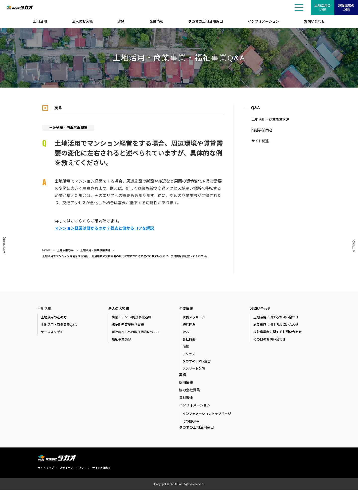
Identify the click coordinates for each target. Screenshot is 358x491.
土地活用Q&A (65, 250)
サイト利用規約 (101, 468)
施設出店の (346, 8)
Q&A (255, 108)
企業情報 (156, 21)
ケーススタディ (52, 332)
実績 (121, 21)
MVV (185, 332)
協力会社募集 (189, 391)
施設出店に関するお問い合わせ (276, 325)
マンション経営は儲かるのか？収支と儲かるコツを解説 (104, 228)
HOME (46, 250)
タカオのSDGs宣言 (196, 361)
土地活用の (322, 8)
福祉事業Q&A (121, 339)
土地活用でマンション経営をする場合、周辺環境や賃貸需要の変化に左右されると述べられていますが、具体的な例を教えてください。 (125, 256)
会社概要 (188, 339)
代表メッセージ (193, 317)
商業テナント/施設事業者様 (131, 317)
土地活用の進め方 (54, 317)
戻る (58, 108)
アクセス (188, 354)
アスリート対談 (193, 369)
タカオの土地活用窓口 (205, 21)
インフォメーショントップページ (206, 415)
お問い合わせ (314, 21)
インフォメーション (263, 21)
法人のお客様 (82, 21)
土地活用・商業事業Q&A (59, 325)
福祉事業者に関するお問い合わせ (277, 332)
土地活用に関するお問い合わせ (276, 317)
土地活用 (40, 21)
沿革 (185, 347)
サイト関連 (259, 141)
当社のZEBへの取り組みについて (136, 332)
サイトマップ (45, 468)
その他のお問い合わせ (269, 339)
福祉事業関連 (261, 130)
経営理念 (188, 325)
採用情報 (186, 383)
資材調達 (186, 398)
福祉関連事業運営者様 (128, 325)
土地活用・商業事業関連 (68, 128)
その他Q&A (190, 422)
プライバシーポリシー (73, 468)
